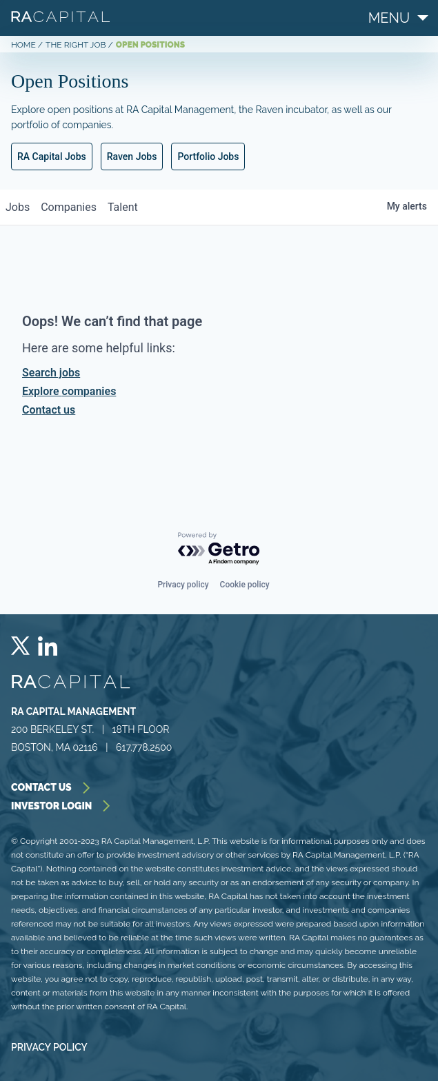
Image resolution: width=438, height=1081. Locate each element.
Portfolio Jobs (208, 156)
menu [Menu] (389, 18)
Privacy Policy (49, 1047)
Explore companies (69, 391)
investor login (62, 805)
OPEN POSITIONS (150, 45)
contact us (52, 787)
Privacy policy (182, 584)
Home (23, 45)
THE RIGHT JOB (76, 45)
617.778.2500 (144, 747)
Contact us (48, 409)
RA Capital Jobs (51, 156)
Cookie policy (245, 584)
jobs (18, 207)
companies (69, 207)
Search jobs (51, 372)
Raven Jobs (132, 156)
